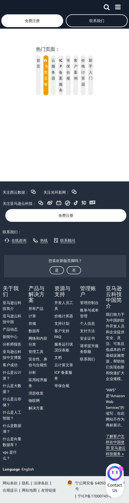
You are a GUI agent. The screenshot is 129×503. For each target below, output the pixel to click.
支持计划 (61, 323)
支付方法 (87, 331)
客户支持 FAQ (61, 334)
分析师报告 (12, 344)
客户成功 (10, 365)
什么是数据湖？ (12, 428)
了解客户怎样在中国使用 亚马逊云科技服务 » (116, 445)
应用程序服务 (38, 382)
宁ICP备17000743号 (95, 496)
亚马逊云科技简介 (12, 305)
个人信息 (87, 323)
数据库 (34, 331)
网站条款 (10, 483)
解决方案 (36, 408)
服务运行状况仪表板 (63, 347)
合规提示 (10, 490)
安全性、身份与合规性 (38, 362)
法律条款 (41, 483)
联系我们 (87, 359)
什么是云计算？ (12, 375)
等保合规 (61, 385)
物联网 (34, 400)
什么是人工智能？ (12, 415)
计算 (32, 316)
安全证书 (87, 338)
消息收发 (36, 393)
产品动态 (10, 329)
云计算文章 (63, 365)
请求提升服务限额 (89, 348)
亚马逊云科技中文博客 (12, 354)
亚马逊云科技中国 (12, 319)
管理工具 (36, 351)
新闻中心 (10, 336)
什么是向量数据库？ (12, 442)
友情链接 (48, 490)
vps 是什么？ (10, 455)
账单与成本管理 (89, 313)
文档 (58, 357)
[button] (106, 6)
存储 (32, 323)
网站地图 (29, 490)
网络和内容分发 (38, 341)
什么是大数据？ (12, 388)
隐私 (25, 483)
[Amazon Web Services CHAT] (115, 474)
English (28, 469)
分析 (32, 372)
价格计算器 (63, 316)
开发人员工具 (63, 305)
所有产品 (36, 308)
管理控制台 (89, 302)
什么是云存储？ (12, 402)
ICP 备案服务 (63, 375)
